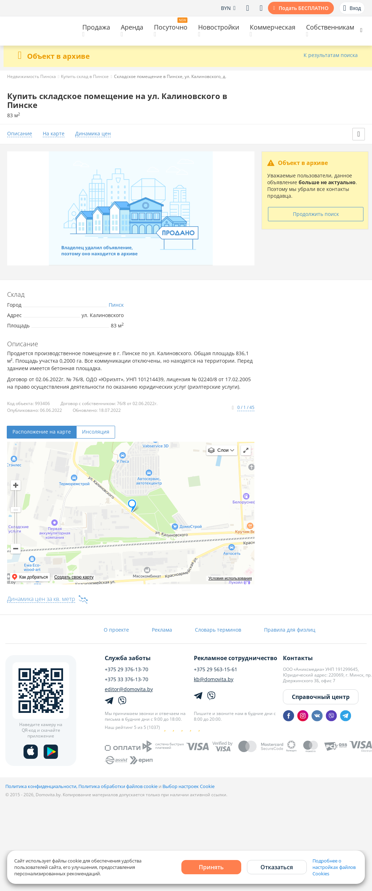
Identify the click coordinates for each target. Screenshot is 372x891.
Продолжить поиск (316, 214)
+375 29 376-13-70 (126, 669)
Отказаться (276, 867)
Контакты (298, 658)
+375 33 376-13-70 (126, 679)
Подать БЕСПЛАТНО (304, 8)
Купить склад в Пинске (85, 76)
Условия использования (230, 578)
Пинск (116, 304)
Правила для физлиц (289, 629)
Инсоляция (95, 431)
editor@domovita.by (129, 689)
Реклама (162, 629)
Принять (211, 867)
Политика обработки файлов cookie (117, 786)
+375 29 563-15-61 (215, 669)
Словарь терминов (218, 629)
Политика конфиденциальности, (41, 786)
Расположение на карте (41, 431)
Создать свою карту (73, 577)
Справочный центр (321, 697)
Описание (19, 134)
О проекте (116, 629)
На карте (53, 134)
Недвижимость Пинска (31, 76)
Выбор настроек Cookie (188, 786)
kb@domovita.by (213, 679)
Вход (352, 8)
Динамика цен (93, 134)
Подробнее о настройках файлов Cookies (334, 867)
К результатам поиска (331, 55)
